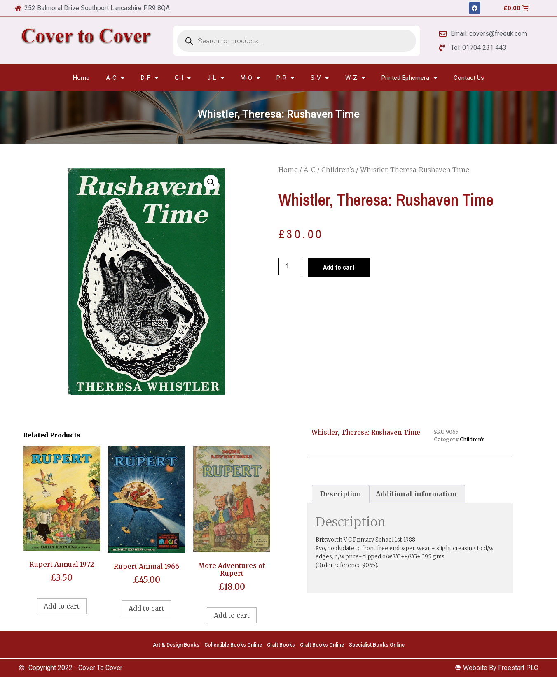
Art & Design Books (176, 645)
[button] (211, 182)
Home (81, 77)
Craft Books (281, 645)
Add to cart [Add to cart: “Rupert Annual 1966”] (146, 608)
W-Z (355, 78)
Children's (337, 169)
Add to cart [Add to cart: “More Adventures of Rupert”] (232, 615)
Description (340, 494)
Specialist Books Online (377, 645)
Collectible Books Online (233, 645)
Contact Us (469, 77)
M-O (250, 78)
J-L (215, 78)
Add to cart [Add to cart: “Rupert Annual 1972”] (62, 606)
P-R (285, 78)
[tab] (341, 494)
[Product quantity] (290, 266)
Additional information (416, 494)
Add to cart (339, 267)
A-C (115, 78)
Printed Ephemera (409, 78)
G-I (183, 78)
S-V (320, 78)
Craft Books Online (322, 645)
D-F (149, 78)
